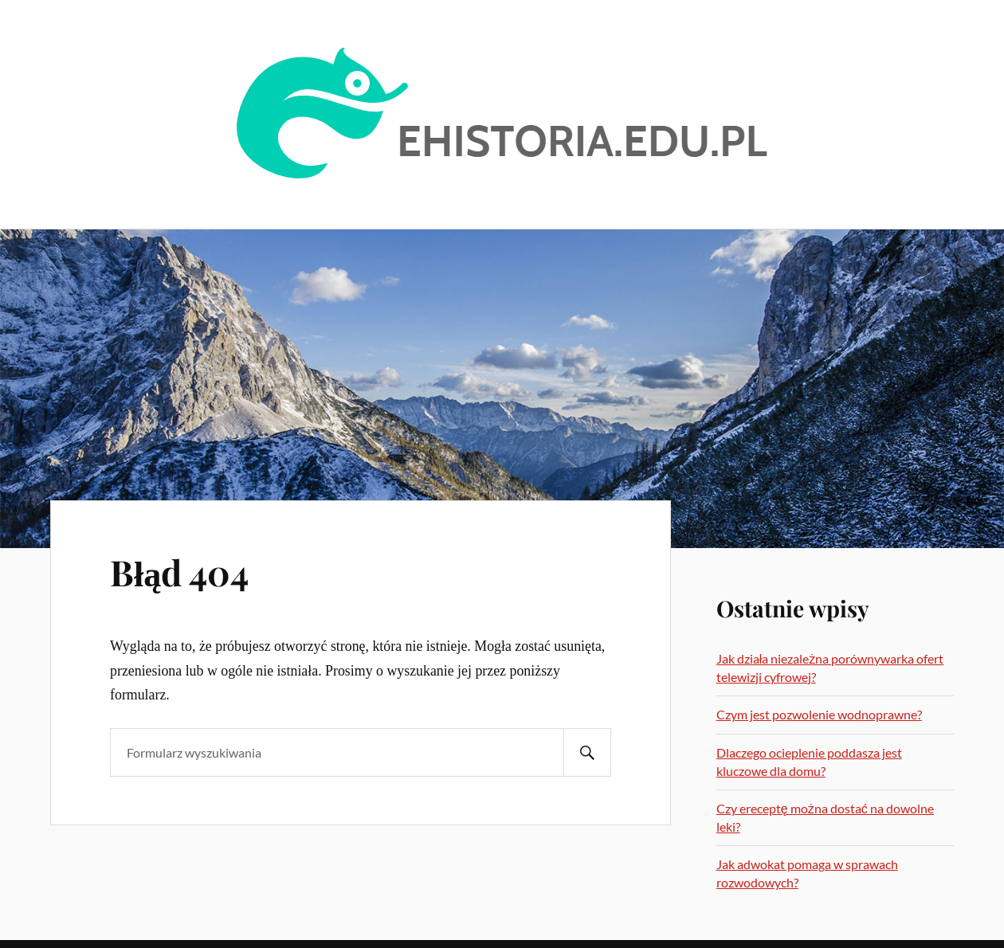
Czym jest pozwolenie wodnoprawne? (819, 714)
